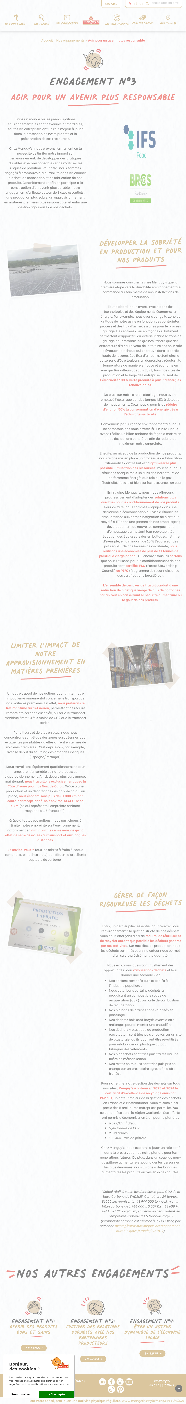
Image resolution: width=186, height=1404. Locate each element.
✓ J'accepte (57, 1394)
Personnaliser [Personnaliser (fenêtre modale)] (21, 1394)
